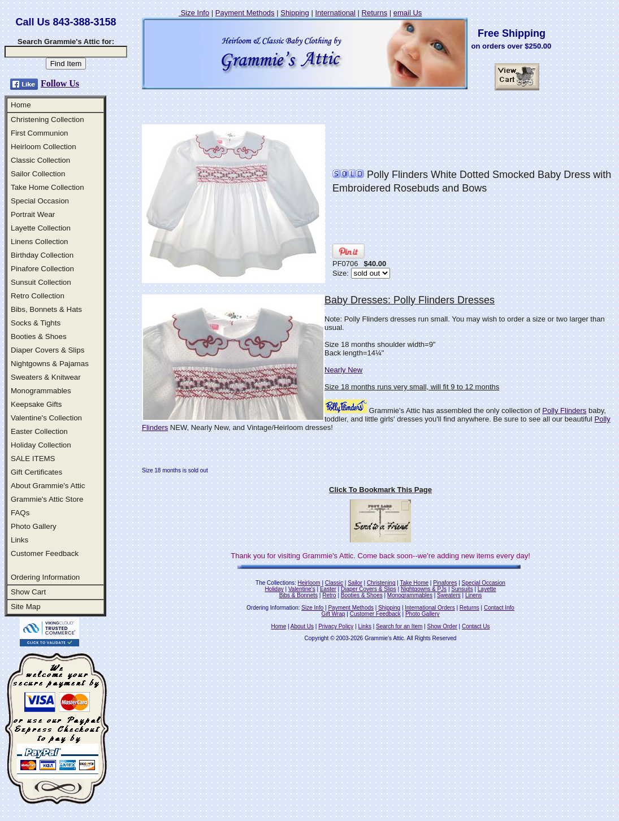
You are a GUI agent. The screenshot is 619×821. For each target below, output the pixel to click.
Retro (329, 595)
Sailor (355, 583)
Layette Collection (41, 228)
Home (21, 105)
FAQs (20, 513)
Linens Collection (39, 241)
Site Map (26, 606)
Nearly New (343, 370)
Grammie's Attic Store (47, 499)
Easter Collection (39, 431)
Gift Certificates (36, 472)
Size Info (194, 12)
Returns (375, 12)
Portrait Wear (33, 214)
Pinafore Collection (42, 268)
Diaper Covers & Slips (47, 350)
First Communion (39, 133)
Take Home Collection (47, 187)
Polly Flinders (564, 410)
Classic (334, 583)
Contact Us (476, 626)
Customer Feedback (45, 553)
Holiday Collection (41, 445)
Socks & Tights (35, 323)
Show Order (442, 626)
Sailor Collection (38, 174)
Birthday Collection (42, 255)
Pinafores (445, 583)
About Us (302, 626)
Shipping (294, 12)
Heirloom (309, 583)
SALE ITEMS (33, 458)
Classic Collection (40, 160)
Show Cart (28, 592)
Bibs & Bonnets (298, 595)
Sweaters (449, 595)
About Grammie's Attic (48, 485)
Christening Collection (47, 119)
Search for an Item (399, 626)
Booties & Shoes (39, 336)
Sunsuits (462, 589)
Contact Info (499, 608)
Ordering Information (45, 577)
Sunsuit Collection (41, 282)
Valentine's (301, 589)
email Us (407, 12)
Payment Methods (245, 12)
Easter (328, 589)
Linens (473, 595)
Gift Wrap (333, 614)
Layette (487, 589)
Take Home (414, 583)
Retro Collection (37, 296)
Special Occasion (40, 201)
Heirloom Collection (43, 146)
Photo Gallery (34, 526)
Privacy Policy (335, 626)
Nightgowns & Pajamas (50, 363)
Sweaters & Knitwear (46, 377)
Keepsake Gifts (36, 404)
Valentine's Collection (46, 418)
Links (19, 540)
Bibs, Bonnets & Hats (46, 309)
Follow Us (60, 83)
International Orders (429, 608)
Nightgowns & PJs (424, 589)
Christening (381, 583)
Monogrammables (41, 390)
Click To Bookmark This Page (380, 489)
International (335, 12)
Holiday (274, 589)
